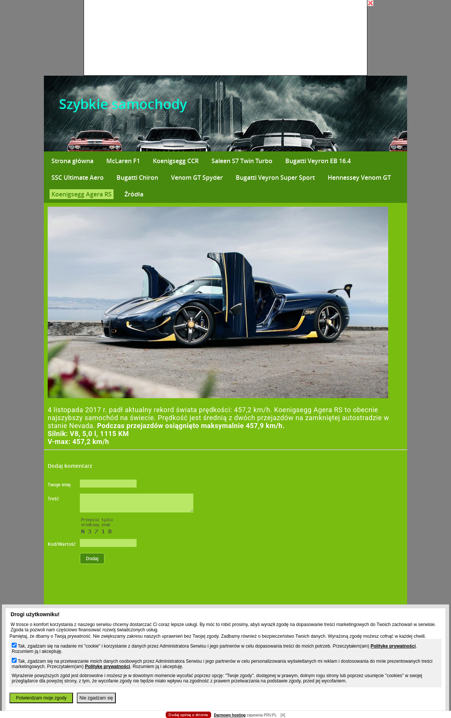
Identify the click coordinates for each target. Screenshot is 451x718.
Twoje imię (59, 484)
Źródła (133, 194)
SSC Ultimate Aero (77, 177)
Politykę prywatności (392, 646)
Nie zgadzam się (96, 698)
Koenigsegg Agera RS (81, 194)
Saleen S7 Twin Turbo (242, 161)
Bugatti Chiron (137, 177)
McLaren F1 (123, 161)
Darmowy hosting (230, 715)
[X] (282, 715)
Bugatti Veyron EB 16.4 (318, 161)
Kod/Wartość (62, 544)
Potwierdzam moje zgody (41, 698)
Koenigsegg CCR (176, 161)
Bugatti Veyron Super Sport (275, 177)
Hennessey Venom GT (359, 177)
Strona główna (72, 161)
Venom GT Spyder (197, 177)
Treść (53, 498)
